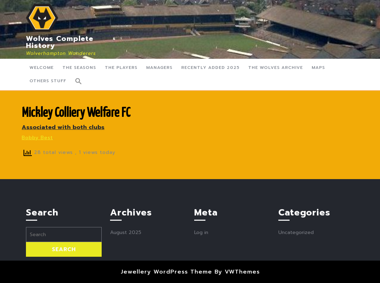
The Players (121, 67)
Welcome (41, 67)
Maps (318, 67)
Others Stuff (47, 81)
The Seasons (79, 67)
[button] (79, 81)
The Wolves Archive (275, 67)
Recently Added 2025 (210, 67)
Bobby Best (37, 137)
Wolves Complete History (59, 42)
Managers (159, 67)
